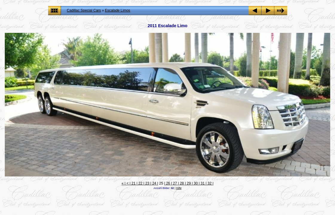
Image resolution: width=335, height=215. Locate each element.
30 (196, 183)
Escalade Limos (117, 10)
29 (189, 183)
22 (140, 183)
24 (154, 183)
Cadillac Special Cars (84, 10)
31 (203, 183)
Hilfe (178, 188)
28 (182, 183)
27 (175, 183)
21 (134, 183)
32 (209, 183)
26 (168, 183)
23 (147, 183)
